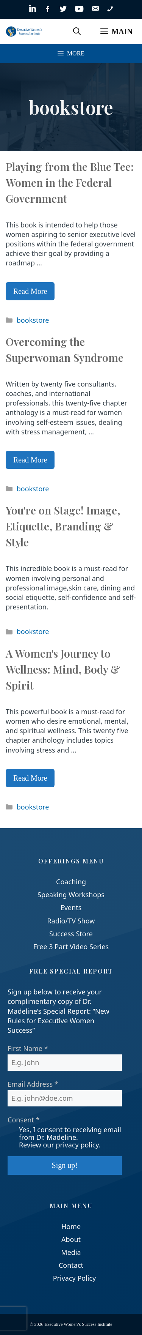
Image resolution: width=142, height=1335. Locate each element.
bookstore (33, 320)
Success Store (71, 933)
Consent (23, 1119)
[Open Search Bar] (77, 31)
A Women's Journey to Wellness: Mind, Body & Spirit (63, 669)
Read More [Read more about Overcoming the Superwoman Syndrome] (30, 460)
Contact (71, 1265)
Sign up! (65, 1165)
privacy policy (77, 1144)
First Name (28, 1048)
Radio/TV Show (71, 920)
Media (71, 1252)
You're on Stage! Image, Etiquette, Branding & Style (63, 526)
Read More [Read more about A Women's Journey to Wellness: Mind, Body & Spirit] (30, 778)
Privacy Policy (74, 1278)
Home (71, 1226)
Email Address (33, 1084)
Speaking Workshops (71, 894)
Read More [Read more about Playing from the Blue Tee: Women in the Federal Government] (30, 291)
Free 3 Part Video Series (71, 946)
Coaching (71, 881)
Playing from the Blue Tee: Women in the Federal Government (70, 182)
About (71, 1239)
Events (71, 907)
